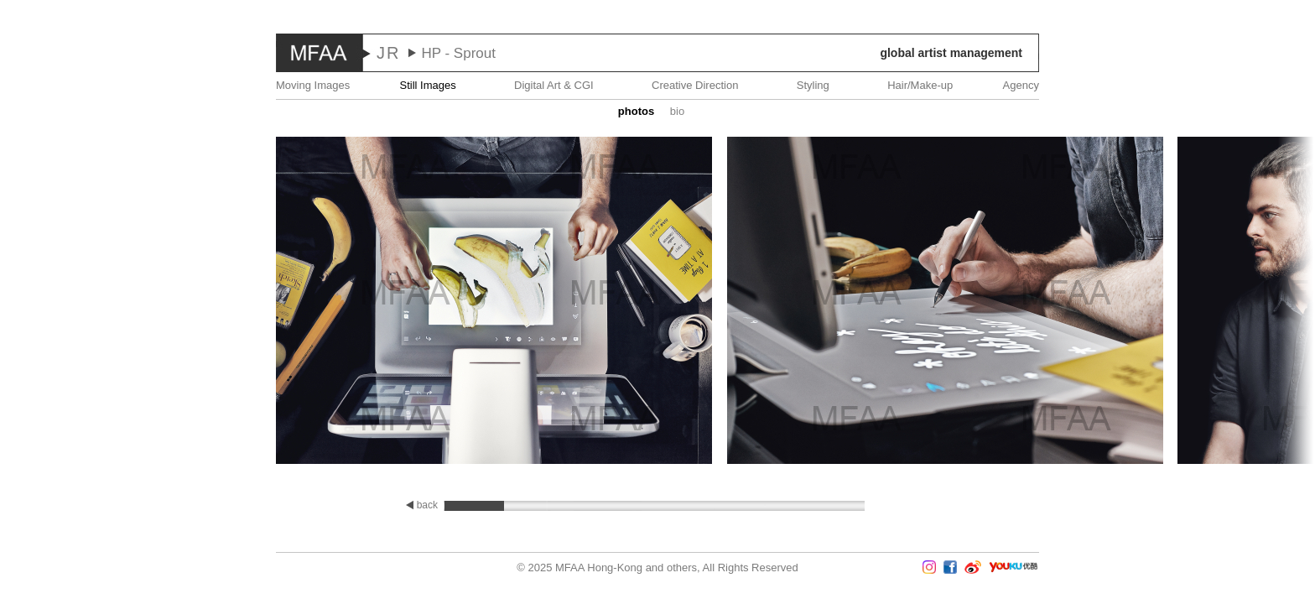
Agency (1021, 85)
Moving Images (313, 85)
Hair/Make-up (920, 85)
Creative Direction (695, 85)
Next (1265, 302)
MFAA (319, 53)
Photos (636, 111)
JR (388, 53)
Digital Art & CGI (554, 85)
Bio (677, 111)
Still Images (428, 85)
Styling (813, 85)
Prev (49, 302)
